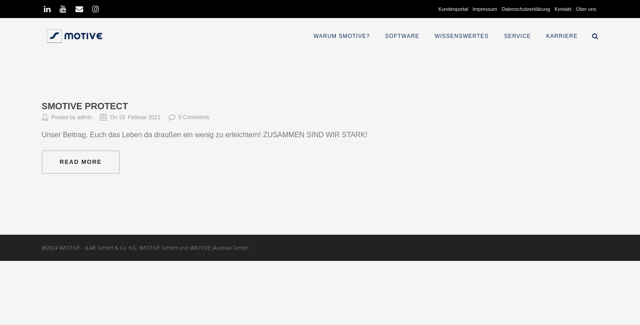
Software (402, 36)
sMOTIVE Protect (85, 106)
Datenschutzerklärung (526, 9)
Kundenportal (453, 9)
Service (517, 36)
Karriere (562, 36)
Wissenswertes (462, 36)
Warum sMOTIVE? (342, 36)
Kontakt (563, 9)
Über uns (586, 9)
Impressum (485, 9)
